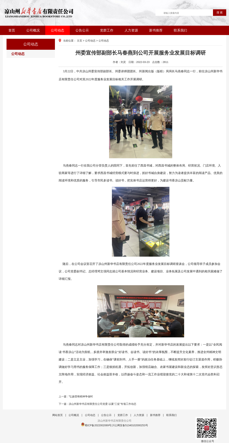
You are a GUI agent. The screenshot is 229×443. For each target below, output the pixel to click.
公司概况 (33, 30)
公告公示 (82, 30)
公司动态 (57, 30)
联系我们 (180, 30)
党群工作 (106, 30)
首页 (11, 30)
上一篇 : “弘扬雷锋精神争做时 (76, 396)
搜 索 (220, 12)
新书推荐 (156, 30)
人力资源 (131, 30)
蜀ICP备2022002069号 (98, 425)
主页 (79, 40)
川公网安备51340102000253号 (130, 425)
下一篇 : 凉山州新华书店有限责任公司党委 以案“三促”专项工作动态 (97, 403)
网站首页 (57, 415)
